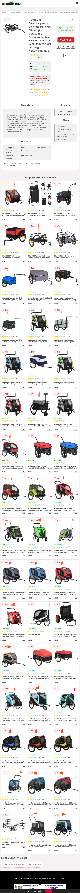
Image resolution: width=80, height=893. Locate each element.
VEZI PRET (65, 39)
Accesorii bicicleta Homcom (48, 13)
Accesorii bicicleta (15, 13)
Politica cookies (59, 878)
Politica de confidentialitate (40, 878)
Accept (48, 891)
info (23, 219)
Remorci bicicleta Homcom (69, 13)
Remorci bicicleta (30, 13)
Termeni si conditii (21, 878)
